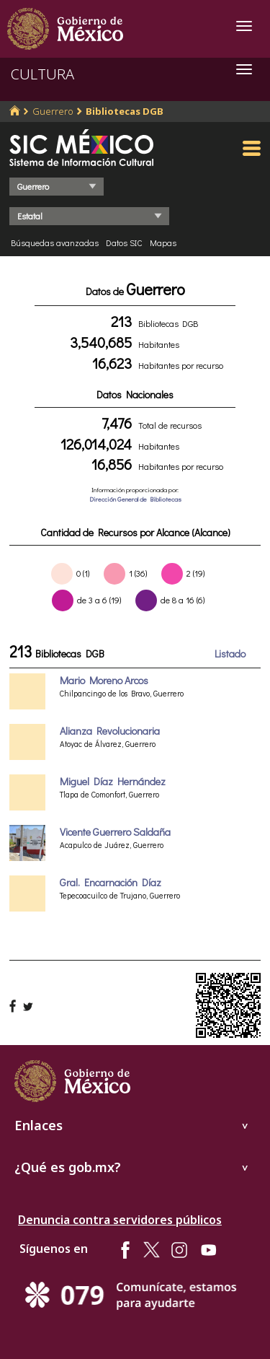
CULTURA (42, 74)
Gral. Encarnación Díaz (110, 882)
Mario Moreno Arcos (104, 680)
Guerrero (52, 111)
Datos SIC (124, 242)
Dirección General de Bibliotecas (135, 499)
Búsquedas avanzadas (55, 242)
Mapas (163, 242)
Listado (230, 653)
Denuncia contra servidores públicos (120, 1220)
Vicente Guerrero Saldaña (115, 832)
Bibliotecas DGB (124, 111)
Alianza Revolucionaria (110, 731)
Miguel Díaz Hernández (113, 781)
